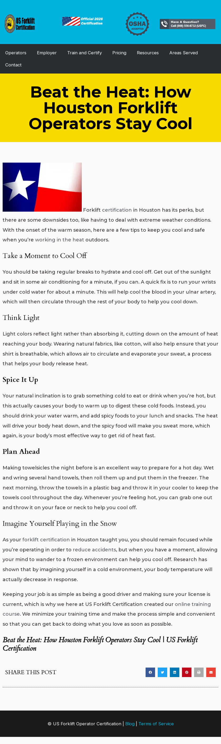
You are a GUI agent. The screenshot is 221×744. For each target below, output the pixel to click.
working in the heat (59, 240)
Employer (47, 52)
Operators (15, 52)
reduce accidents (94, 550)
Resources (148, 52)
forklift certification (46, 540)
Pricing (119, 52)
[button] (150, 672)
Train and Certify (84, 52)
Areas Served (183, 52)
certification (117, 210)
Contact (13, 64)
